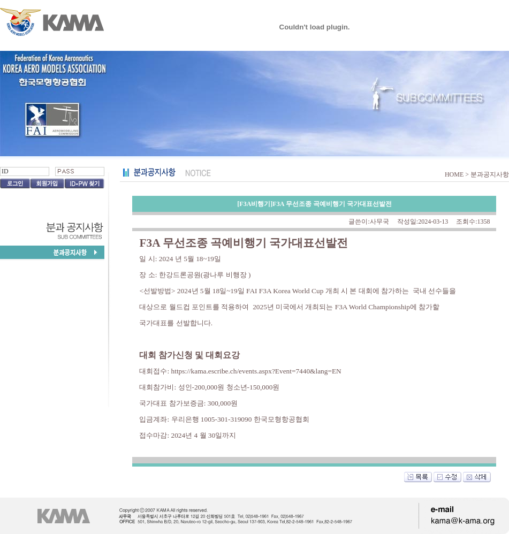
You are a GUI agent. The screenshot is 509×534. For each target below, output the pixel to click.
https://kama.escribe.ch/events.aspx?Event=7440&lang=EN (256, 371)
